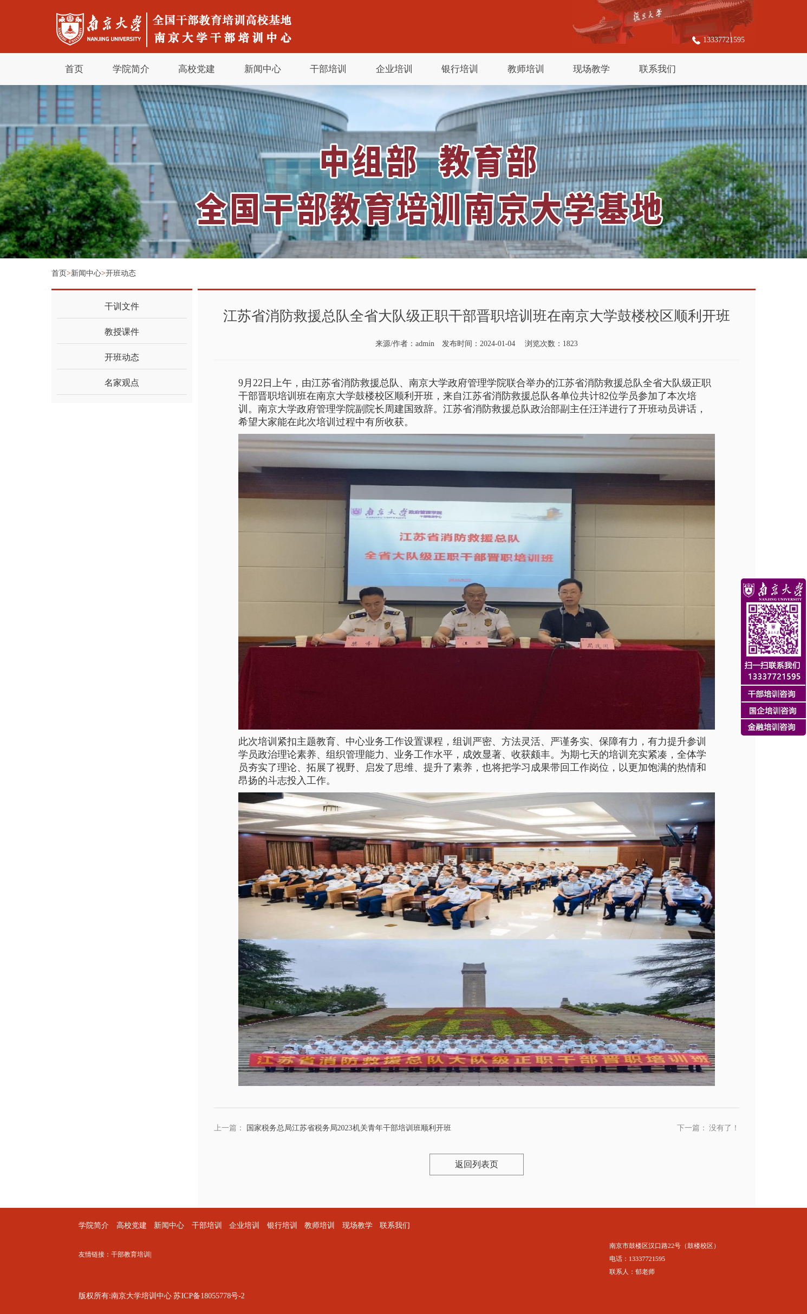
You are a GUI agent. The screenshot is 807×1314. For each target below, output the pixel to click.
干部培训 (328, 69)
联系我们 (657, 69)
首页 (74, 69)
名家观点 (122, 382)
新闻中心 (262, 69)
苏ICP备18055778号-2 (208, 1296)
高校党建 (196, 69)
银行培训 (459, 69)
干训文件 (122, 306)
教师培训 (525, 69)
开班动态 (121, 273)
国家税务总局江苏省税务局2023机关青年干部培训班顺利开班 (348, 1128)
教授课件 (122, 331)
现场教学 (591, 69)
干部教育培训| (133, 1254)
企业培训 (394, 69)
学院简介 (131, 69)
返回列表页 (476, 1164)
